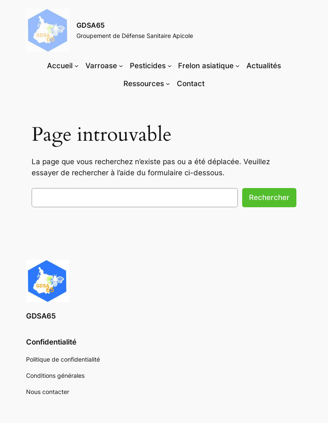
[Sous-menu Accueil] (76, 66)
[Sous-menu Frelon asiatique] (237, 66)
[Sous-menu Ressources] (168, 83)
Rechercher (269, 197)
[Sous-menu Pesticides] (169, 66)
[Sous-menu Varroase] (121, 66)
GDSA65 (90, 25)
